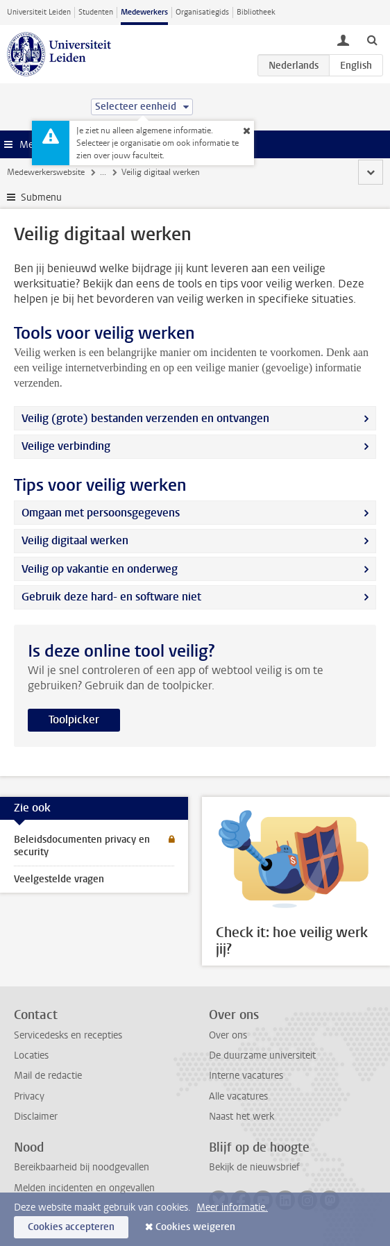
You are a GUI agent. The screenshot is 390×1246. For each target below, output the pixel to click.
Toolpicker (74, 719)
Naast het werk (241, 1116)
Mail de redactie (48, 1075)
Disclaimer (36, 1116)
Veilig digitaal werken (75, 540)
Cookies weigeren (195, 1227)
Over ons (228, 1035)
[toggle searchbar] (372, 39)
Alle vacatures (238, 1096)
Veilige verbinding (66, 446)
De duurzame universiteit (262, 1055)
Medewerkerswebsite (46, 172)
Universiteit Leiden (39, 12)
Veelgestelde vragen (59, 879)
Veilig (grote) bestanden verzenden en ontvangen (145, 418)
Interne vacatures (246, 1075)
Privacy (29, 1096)
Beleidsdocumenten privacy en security (82, 846)
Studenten (95, 12)
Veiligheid (118, 172)
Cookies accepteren (71, 1227)
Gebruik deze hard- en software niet (111, 596)
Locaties (31, 1055)
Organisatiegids (202, 12)
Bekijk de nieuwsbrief (254, 1167)
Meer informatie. (232, 1207)
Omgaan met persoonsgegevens (101, 512)
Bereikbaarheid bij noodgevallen (81, 1167)
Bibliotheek (256, 12)
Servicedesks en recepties (68, 1035)
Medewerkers (144, 12)
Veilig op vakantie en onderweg (100, 569)
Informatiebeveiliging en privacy (210, 172)
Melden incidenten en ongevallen (84, 1188)
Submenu (41, 197)
